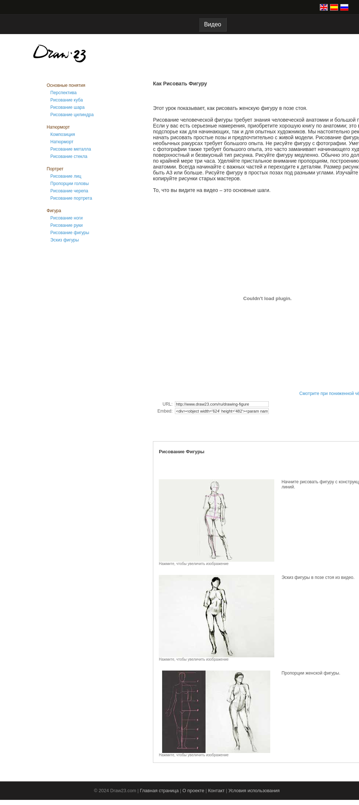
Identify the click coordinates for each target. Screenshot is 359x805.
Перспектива (63, 92)
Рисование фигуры (69, 232)
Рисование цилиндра (72, 114)
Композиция (62, 134)
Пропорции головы (69, 183)
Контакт (216, 790)
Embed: (165, 411)
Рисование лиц (65, 176)
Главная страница (159, 790)
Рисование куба (66, 100)
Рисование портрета (71, 198)
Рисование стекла (68, 156)
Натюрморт (61, 141)
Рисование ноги (66, 218)
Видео (212, 24)
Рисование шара (67, 107)
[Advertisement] (76, 366)
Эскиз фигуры (64, 240)
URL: (168, 404)
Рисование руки (66, 225)
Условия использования (254, 790)
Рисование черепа (69, 190)
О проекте (193, 790)
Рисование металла (70, 149)
